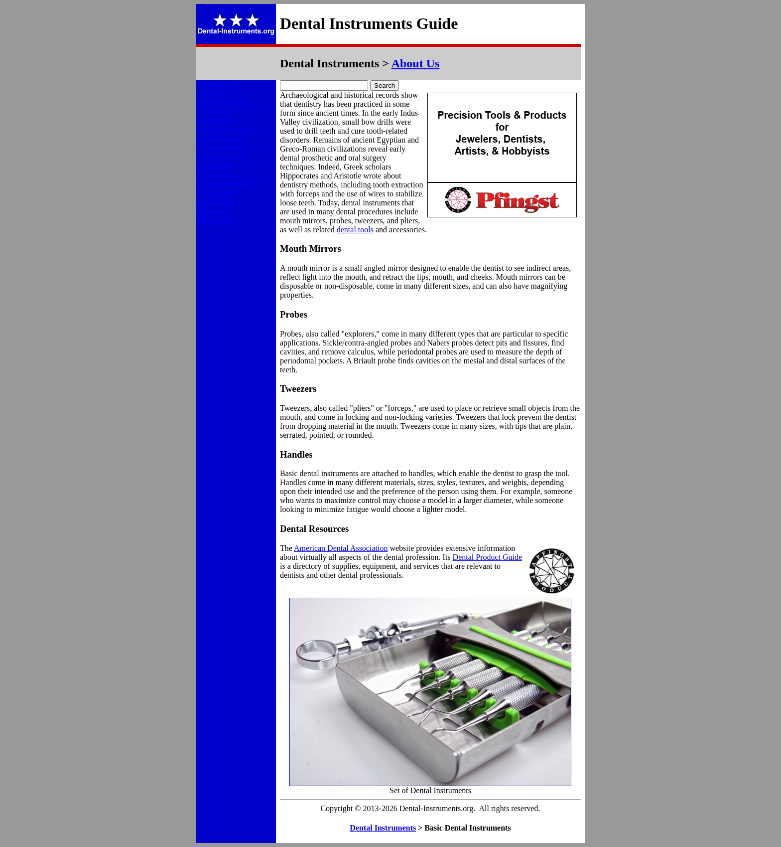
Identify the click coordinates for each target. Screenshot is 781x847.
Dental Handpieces (226, 129)
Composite (213, 93)
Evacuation (214, 174)
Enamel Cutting (221, 156)
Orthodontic (215, 201)
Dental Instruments (383, 828)
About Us (415, 63)
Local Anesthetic (223, 183)
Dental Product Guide (487, 557)
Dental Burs (215, 111)
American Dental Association (341, 548)
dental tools (355, 229)
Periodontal (214, 210)
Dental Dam (215, 120)
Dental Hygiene (221, 138)
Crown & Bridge (223, 102)
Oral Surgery (217, 192)
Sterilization (215, 219)
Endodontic (214, 165)
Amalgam (212, 84)
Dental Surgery (220, 147)
